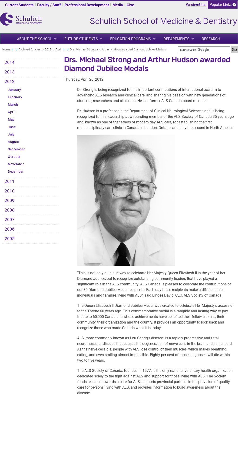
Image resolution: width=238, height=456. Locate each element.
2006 (10, 229)
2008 (10, 210)
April (58, 49)
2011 (10, 181)
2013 (10, 72)
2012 (48, 49)
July (11, 134)
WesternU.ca (196, 5)
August (13, 142)
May (11, 120)
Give (130, 5)
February (15, 97)
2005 (10, 238)
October (14, 157)
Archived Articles (30, 49)
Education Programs (130, 39)
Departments (176, 39)
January (14, 90)
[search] (204, 49)
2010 (10, 191)
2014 (10, 62)
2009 (10, 200)
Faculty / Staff (49, 5)
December (16, 172)
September (16, 149)
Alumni (119, 50)
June (12, 127)
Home (6, 49)
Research (211, 39)
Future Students (81, 39)
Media (117, 5)
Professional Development (87, 5)
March (13, 105)
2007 (10, 219)
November (16, 164)
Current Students (19, 5)
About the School (35, 39)
